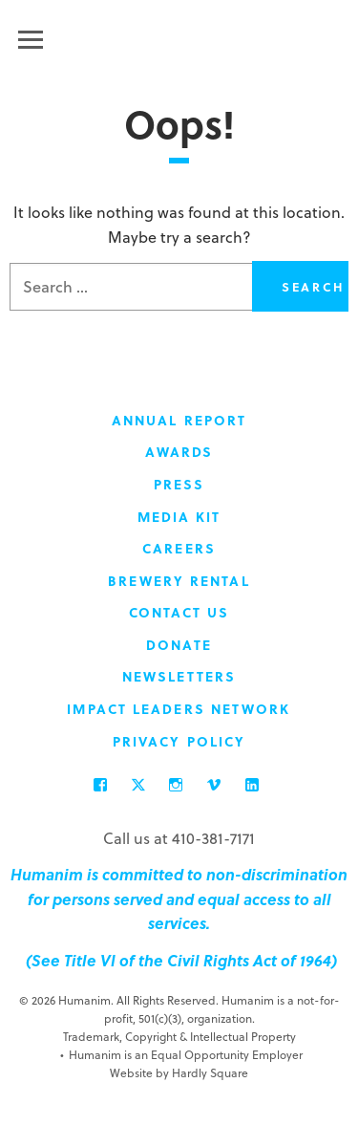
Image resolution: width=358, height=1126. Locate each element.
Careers (179, 548)
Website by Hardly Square (179, 1072)
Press (179, 484)
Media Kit (179, 517)
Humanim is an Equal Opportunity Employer (181, 1055)
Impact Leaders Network (178, 709)
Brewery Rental (178, 581)
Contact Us (179, 612)
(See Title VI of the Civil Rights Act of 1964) (179, 960)
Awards (179, 452)
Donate (179, 645)
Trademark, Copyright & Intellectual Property (179, 1036)
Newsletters (179, 676)
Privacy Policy (179, 741)
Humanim (179, 36)
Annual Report (179, 420)
